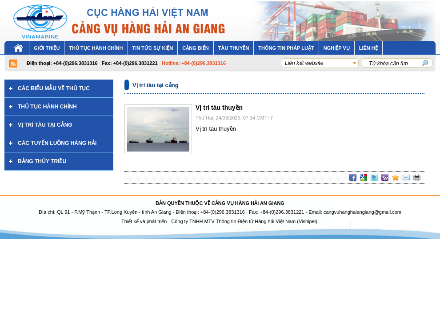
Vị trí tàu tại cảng (45, 125)
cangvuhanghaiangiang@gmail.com (362, 212)
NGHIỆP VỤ (337, 48)
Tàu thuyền (233, 48)
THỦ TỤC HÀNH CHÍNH (96, 48)
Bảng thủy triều (42, 161)
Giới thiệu (47, 48)
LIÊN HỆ (368, 48)
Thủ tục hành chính (47, 107)
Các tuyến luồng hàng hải (57, 143)
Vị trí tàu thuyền (219, 107)
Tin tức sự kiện (152, 48)
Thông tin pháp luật (286, 48)
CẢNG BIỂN (195, 48)
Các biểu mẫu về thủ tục (54, 88)
